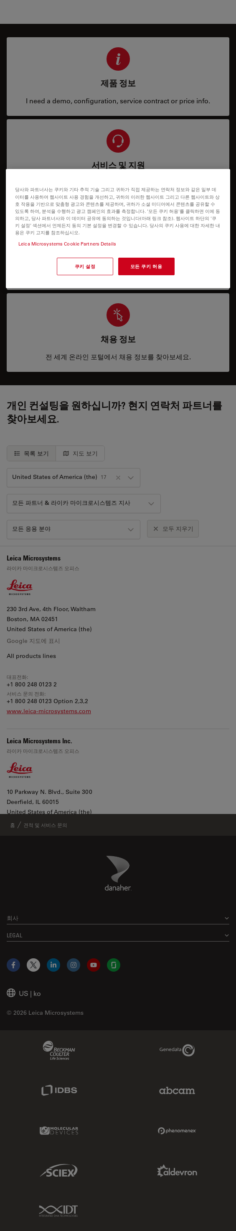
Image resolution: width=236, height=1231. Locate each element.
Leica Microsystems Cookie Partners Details (67, 244)
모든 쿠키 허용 (146, 266)
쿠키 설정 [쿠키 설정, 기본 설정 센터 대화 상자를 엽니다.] (85, 266)
